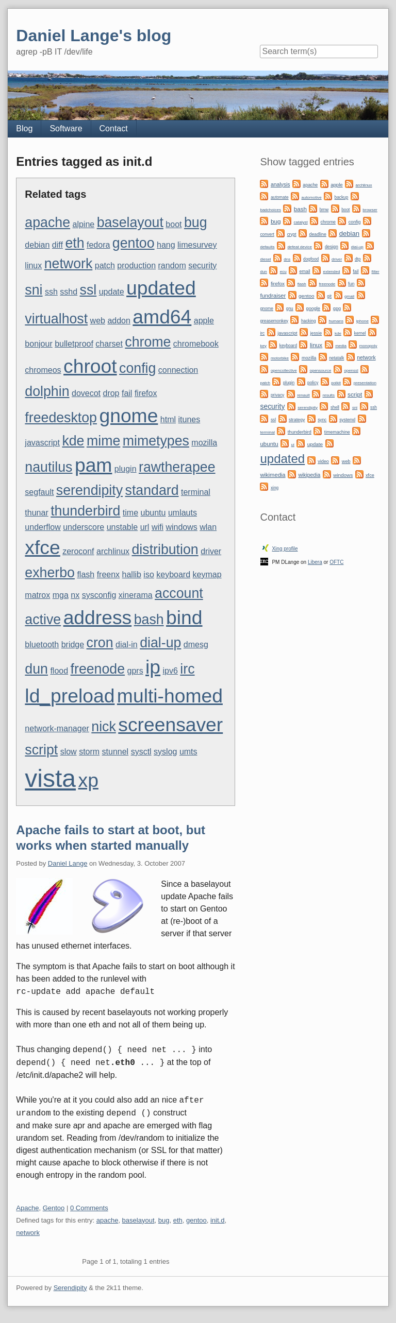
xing (274, 487)
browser (369, 210)
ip (152, 667)
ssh (51, 291)
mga (61, 595)
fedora (98, 244)
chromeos (43, 370)
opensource (321, 370)
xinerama (136, 595)
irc (187, 669)
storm (89, 751)
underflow (42, 527)
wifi (157, 527)
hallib (131, 574)
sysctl (141, 751)
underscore (83, 527)
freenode (98, 669)
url (145, 527)
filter (375, 271)
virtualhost (56, 319)
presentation (365, 383)
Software (66, 128)
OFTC (336, 562)
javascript (42, 442)
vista (50, 778)
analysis (280, 184)
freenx (108, 574)
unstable (122, 527)
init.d (217, 1220)
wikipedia (309, 475)
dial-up (160, 642)
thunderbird (85, 511)
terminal (195, 492)
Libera (315, 562)
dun (36, 669)
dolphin (47, 391)
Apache (27, 1208)
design (331, 246)
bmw (324, 209)
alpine (83, 224)
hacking (308, 320)
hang (166, 244)
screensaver (170, 724)
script (41, 750)
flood (59, 670)
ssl (88, 290)
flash (85, 574)
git (329, 296)
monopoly (368, 345)
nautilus (48, 467)
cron (100, 642)
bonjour (38, 343)
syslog (165, 751)
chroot (90, 366)
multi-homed (170, 696)
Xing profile (285, 549)
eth (74, 243)
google (313, 308)
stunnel (115, 751)
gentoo (133, 243)
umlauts (182, 512)
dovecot (86, 393)
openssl (351, 370)
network (68, 263)
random (172, 265)
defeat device (299, 247)
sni (33, 290)
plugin (125, 469)
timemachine (337, 432)
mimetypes (156, 441)
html (168, 419)
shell (335, 407)
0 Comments (89, 1208)
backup (342, 197)
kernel (360, 333)
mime (103, 441)
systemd (347, 419)
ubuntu (153, 512)
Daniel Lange (68, 863)
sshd (68, 291)
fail (127, 393)
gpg (337, 308)
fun (351, 283)
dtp (358, 259)
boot (174, 224)
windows (181, 527)
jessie (316, 333)
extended (331, 271)
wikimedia (272, 475)
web (97, 320)
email (305, 271)
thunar (36, 512)
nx (75, 595)
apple (204, 320)
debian (37, 244)
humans (335, 321)
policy (312, 382)
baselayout (130, 222)
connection (178, 370)
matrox (37, 595)
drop (111, 393)
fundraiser (273, 296)
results (329, 395)
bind (184, 617)
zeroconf (78, 551)
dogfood (311, 259)
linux (33, 265)
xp (88, 780)
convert (267, 234)
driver (211, 551)
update (111, 291)
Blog (24, 128)
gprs (135, 670)
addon (118, 320)
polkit (336, 383)
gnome (128, 415)
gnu (289, 308)
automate (280, 197)
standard (152, 490)
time (130, 512)
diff (57, 244)
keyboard (173, 574)
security (202, 265)
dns (287, 259)
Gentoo (54, 1208)
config (137, 368)
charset (108, 343)
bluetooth (42, 644)
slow (68, 751)
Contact (114, 128)
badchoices (270, 210)
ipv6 (170, 670)
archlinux (112, 551)
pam (93, 465)
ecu (283, 271)
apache (47, 222)
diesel (265, 259)
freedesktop (61, 417)
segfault (39, 492)
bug (195, 222)
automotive (311, 197)
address (97, 617)
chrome (148, 342)
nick (103, 726)
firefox (146, 393)
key (263, 345)
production (136, 265)
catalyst (301, 222)
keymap (207, 574)
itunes (189, 419)
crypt (291, 234)
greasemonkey (274, 320)
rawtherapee (177, 467)
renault (303, 395)
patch (105, 265)
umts (188, 751)
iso (148, 574)
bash (149, 619)
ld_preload (69, 696)
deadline (317, 234)
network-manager (57, 728)
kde (73, 441)
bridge (72, 644)
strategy (297, 419)
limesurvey (197, 244)
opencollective (284, 370)
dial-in (127, 644)
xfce (42, 547)
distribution (164, 549)
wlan (208, 527)
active (43, 619)
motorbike (280, 358)
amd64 (162, 317)
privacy (277, 395)
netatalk (336, 357)
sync (322, 419)
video (323, 461)
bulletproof (74, 343)
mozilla (204, 442)
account (179, 593)
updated (161, 288)
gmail (349, 296)
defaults (267, 247)
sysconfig (99, 595)
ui (292, 444)
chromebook (196, 343)
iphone (362, 321)
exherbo (50, 572)
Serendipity (70, 1288)
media (340, 345)
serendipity (89, 490)
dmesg (196, 644)
